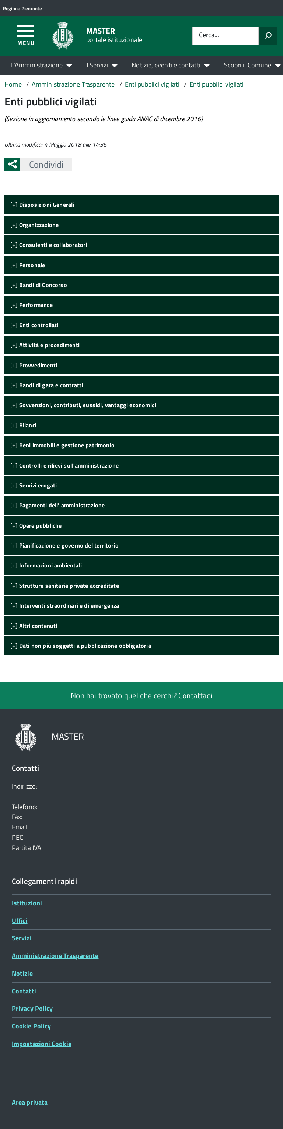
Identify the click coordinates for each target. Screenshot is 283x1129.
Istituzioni (27, 903)
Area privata (30, 1102)
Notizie (22, 973)
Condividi (41, 164)
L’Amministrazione (37, 65)
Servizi (22, 938)
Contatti (24, 991)
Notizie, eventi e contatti (166, 65)
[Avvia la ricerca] (268, 36)
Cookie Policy (31, 1026)
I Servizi (97, 65)
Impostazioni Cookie (41, 1044)
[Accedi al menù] (26, 35)
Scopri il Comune (247, 65)
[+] (42, 204)
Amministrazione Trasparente (55, 956)
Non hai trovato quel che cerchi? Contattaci (141, 695)
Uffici (20, 921)
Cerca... (209, 35)
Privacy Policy (32, 1008)
